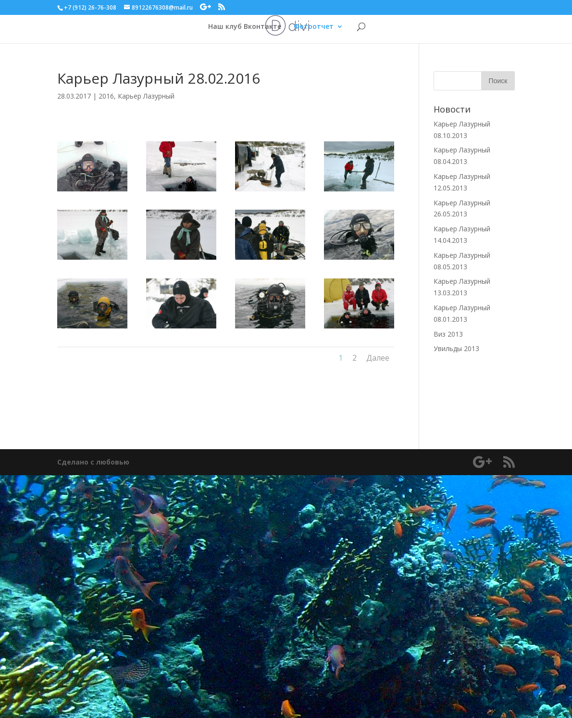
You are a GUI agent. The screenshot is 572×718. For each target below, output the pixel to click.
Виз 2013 (448, 334)
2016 (106, 96)
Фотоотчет (314, 27)
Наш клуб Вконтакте (244, 27)
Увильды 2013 (456, 348)
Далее (377, 358)
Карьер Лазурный (146, 96)
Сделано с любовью (93, 461)
